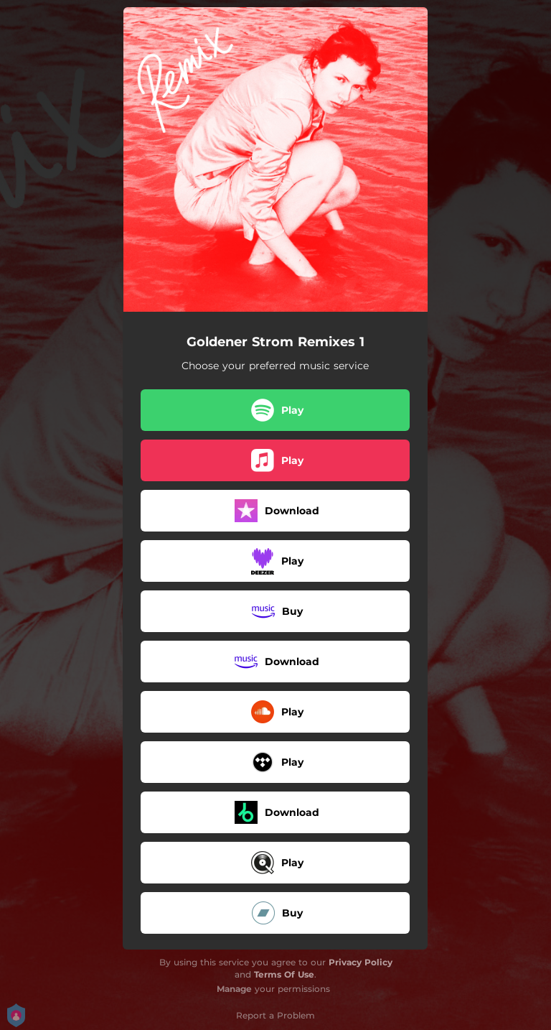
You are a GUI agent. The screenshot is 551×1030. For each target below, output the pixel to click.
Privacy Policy (360, 962)
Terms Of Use (284, 974)
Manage (234, 988)
